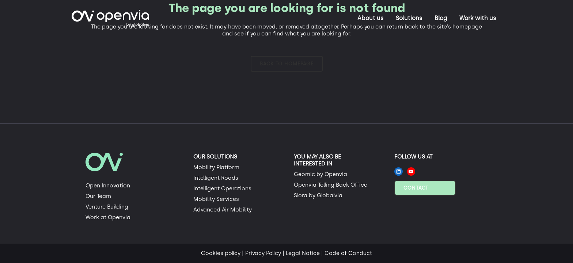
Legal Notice (303, 253)
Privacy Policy (263, 253)
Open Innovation (108, 185)
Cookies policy (220, 253)
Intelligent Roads (215, 178)
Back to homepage (287, 63)
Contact (415, 188)
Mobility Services (216, 199)
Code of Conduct (348, 253)
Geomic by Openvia (320, 174)
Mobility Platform (216, 167)
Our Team (98, 196)
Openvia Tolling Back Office (330, 185)
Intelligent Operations (222, 188)
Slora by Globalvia (318, 195)
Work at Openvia (108, 217)
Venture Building (107, 206)
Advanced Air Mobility (222, 209)
